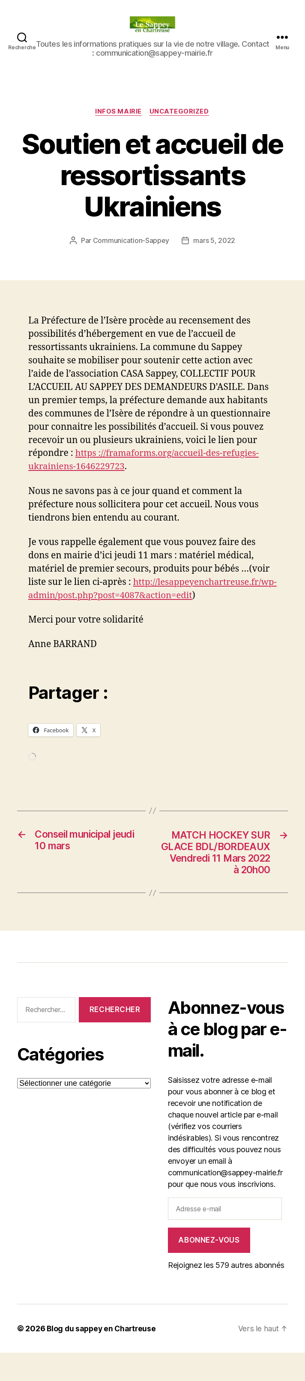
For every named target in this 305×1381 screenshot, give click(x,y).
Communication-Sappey (131, 241)
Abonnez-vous (208, 1268)
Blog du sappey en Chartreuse (103, 1356)
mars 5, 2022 (215, 241)
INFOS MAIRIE (118, 112)
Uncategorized (180, 112)
